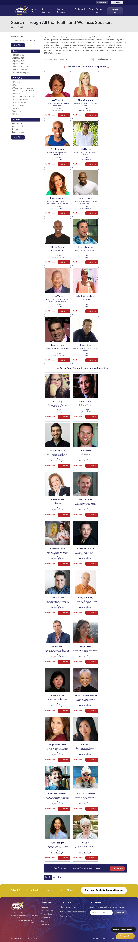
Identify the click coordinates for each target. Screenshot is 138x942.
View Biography (50, 115)
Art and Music (18, 105)
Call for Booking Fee (20, 73)
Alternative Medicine (20, 100)
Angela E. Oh (57, 696)
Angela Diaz (85, 647)
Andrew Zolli (57, 598)
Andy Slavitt (57, 647)
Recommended (18, 132)
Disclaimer (96, 938)
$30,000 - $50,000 (19, 64)
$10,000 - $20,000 (19, 58)
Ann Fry (85, 843)
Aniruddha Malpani (57, 794)
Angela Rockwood (57, 745)
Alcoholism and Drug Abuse (23, 97)
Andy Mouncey (85, 598)
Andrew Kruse (85, 500)
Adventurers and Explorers (23, 88)
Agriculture (17, 94)
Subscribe (120, 912)
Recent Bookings (46, 10)
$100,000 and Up (19, 70)
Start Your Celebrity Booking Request (104, 890)
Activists (16, 82)
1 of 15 (47, 877)
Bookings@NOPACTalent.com (75, 912)
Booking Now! (114, 10)
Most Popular (17, 123)
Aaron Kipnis (85, 402)
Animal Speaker (19, 103)
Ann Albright (57, 843)
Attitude (16, 114)
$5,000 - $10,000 (19, 55)
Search (20, 27)
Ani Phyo (85, 745)
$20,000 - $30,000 (19, 61)
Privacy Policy (106, 938)
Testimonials (80, 9)
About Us (34, 10)
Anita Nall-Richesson (85, 794)
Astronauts (17, 111)
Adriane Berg (57, 500)
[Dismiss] (116, 933)
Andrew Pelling (57, 549)
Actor (15, 85)
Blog (91, 9)
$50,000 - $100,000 (20, 67)
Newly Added (17, 129)
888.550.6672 (69, 916)
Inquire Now (125, 936)
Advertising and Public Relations (25, 91)
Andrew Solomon (85, 549)
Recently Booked (18, 126)
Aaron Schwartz (57, 451)
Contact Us (99, 10)
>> (54, 877)
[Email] (101, 912)
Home (13, 27)
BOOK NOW (64, 115)
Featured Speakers (61, 10)
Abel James (85, 451)
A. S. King (57, 402)
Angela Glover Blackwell (85, 696)
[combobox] (111, 59)
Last (59, 877)
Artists (15, 108)
